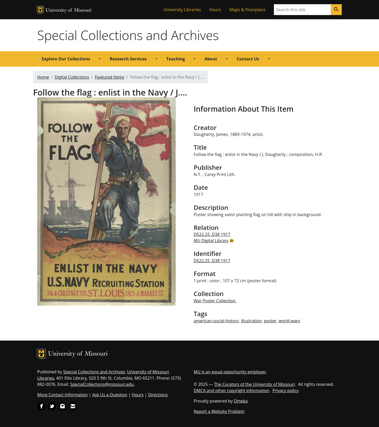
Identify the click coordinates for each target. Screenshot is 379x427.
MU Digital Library (211, 240)
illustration (251, 321)
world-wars (289, 321)
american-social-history (216, 321)
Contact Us (248, 59)
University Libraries (182, 9)
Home (43, 77)
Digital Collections (72, 77)
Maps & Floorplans (247, 9)
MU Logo (40, 10)
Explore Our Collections (66, 59)
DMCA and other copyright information (231, 390)
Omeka (241, 401)
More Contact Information (62, 395)
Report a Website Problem (219, 411)
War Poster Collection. (215, 301)
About (210, 59)
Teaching (175, 59)
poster (270, 321)
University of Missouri (69, 10)
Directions (158, 395)
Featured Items (109, 77)
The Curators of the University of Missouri (254, 384)
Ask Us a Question (109, 395)
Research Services (128, 59)
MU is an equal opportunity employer (230, 372)
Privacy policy (286, 390)
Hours (215, 9)
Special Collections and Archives (128, 35)
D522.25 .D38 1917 (212, 234)
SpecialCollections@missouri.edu (102, 384)
